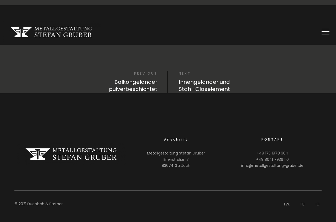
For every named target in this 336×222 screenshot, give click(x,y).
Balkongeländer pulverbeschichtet (133, 85)
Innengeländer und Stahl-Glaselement (204, 85)
